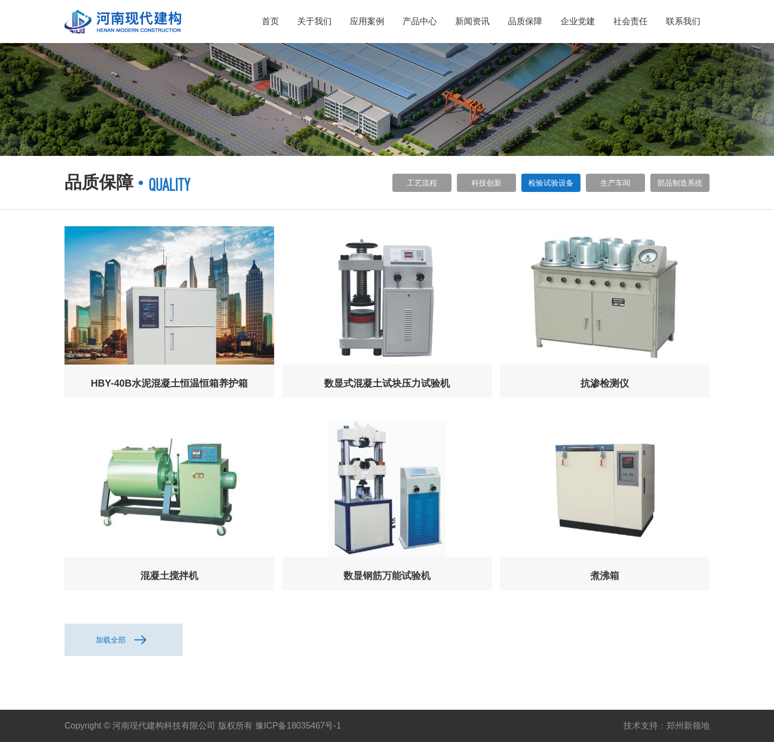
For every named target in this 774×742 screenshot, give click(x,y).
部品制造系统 (680, 183)
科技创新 (486, 183)
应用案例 (367, 21)
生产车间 (615, 183)
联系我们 (683, 21)
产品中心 (420, 21)
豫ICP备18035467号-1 (298, 725)
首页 (270, 21)
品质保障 (525, 21)
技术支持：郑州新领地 (667, 725)
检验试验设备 (551, 183)
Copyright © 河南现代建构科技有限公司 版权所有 (158, 725)
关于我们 (314, 21)
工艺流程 (422, 183)
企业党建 (578, 21)
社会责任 (630, 21)
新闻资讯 (472, 21)
